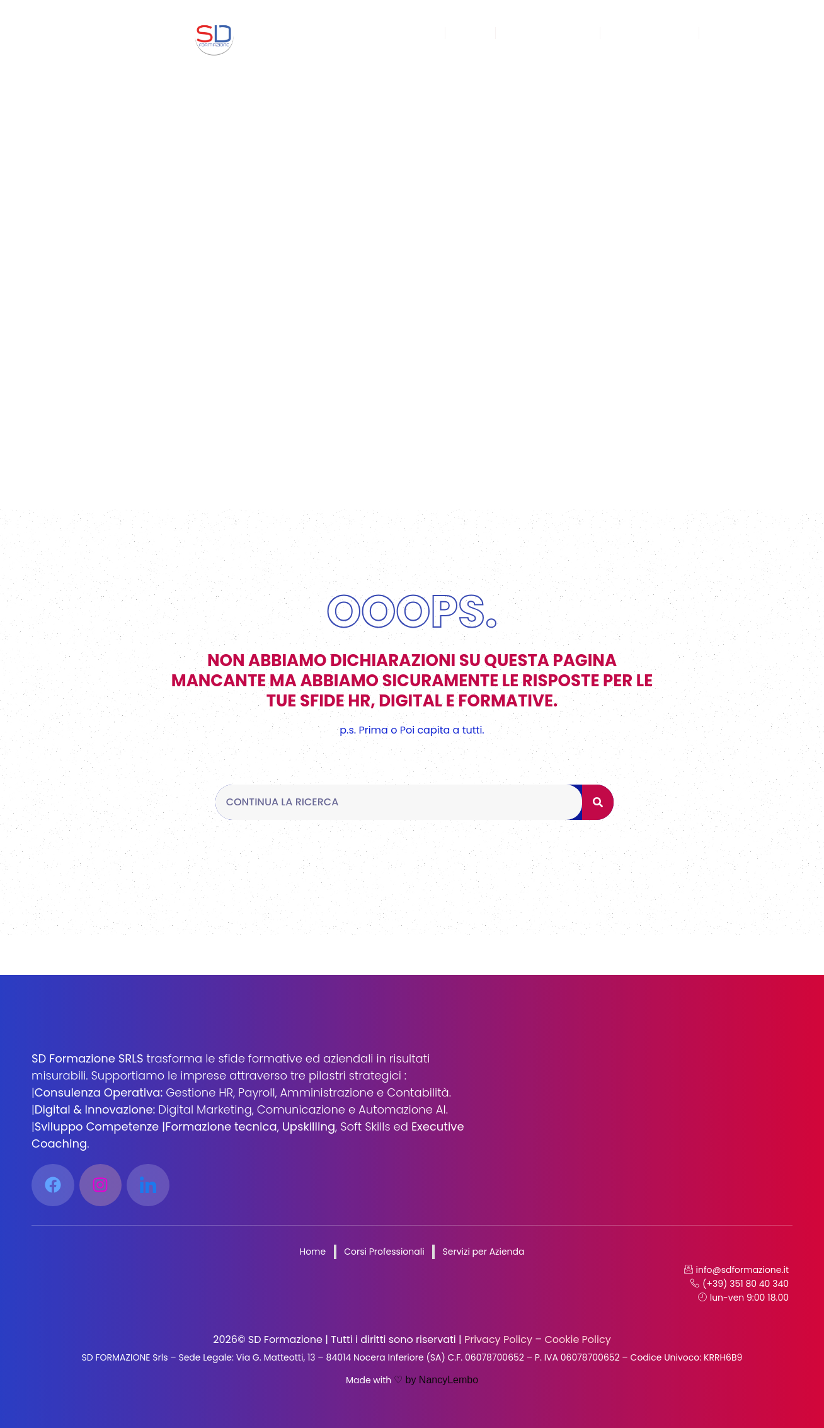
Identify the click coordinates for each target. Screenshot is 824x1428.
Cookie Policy (576, 1339)
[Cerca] (598, 802)
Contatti (732, 32)
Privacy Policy (497, 1339)
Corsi (470, 32)
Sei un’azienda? (547, 32)
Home (418, 32)
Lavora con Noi (650, 32)
